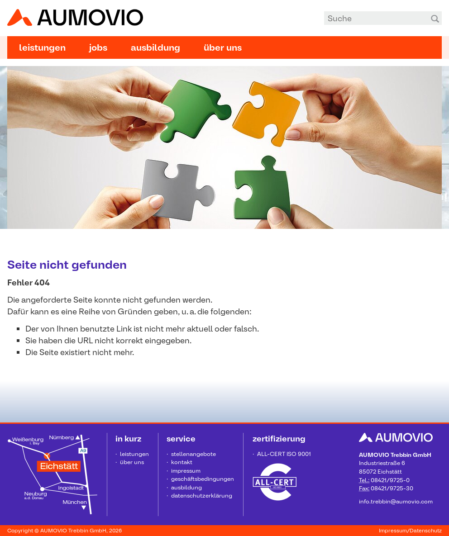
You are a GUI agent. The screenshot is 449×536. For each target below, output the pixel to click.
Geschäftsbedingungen (202, 479)
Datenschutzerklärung (201, 495)
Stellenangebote (193, 454)
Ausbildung (155, 47)
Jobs (98, 47)
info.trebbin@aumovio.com (396, 501)
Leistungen (42, 47)
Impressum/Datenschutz (410, 530)
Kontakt (181, 462)
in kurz (128, 438)
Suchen (435, 18)
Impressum (186, 470)
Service (181, 438)
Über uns (223, 47)
